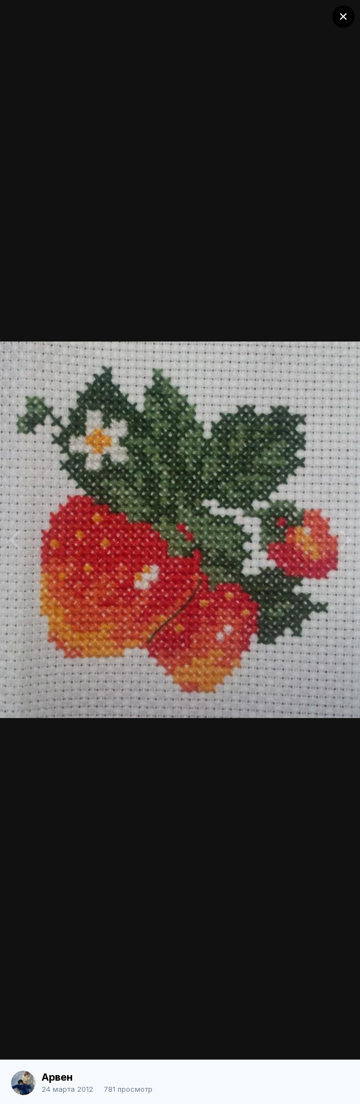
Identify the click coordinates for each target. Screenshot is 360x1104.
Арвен (57, 1077)
